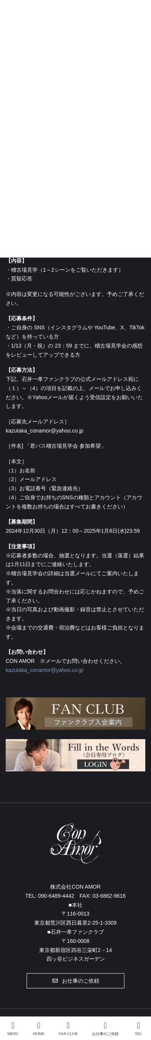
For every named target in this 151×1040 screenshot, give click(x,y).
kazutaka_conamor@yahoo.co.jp (44, 670)
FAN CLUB (68, 1028)
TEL (138, 1028)
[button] (75, 980)
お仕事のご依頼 (105, 1028)
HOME (38, 1028)
